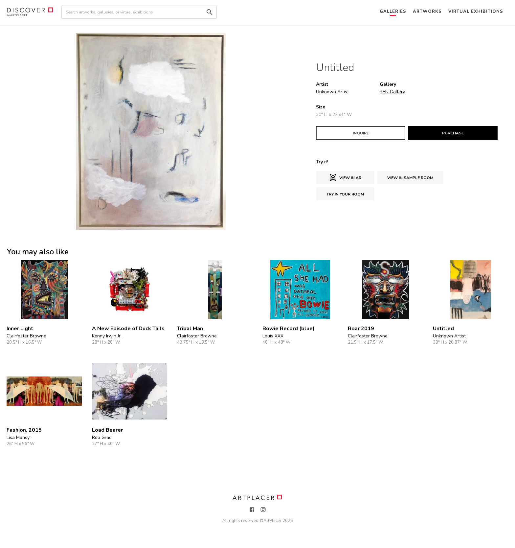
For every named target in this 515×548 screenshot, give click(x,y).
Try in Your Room (345, 194)
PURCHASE (453, 133)
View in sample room (410, 177)
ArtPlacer (272, 521)
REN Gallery (392, 92)
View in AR (345, 177)
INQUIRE (361, 133)
